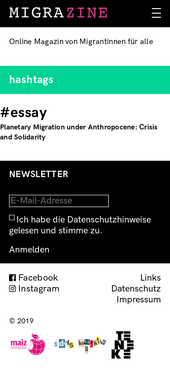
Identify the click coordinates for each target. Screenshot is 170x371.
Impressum (139, 299)
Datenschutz (136, 288)
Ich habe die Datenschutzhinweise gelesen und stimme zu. (80, 225)
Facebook (38, 277)
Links (150, 277)
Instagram (38, 288)
